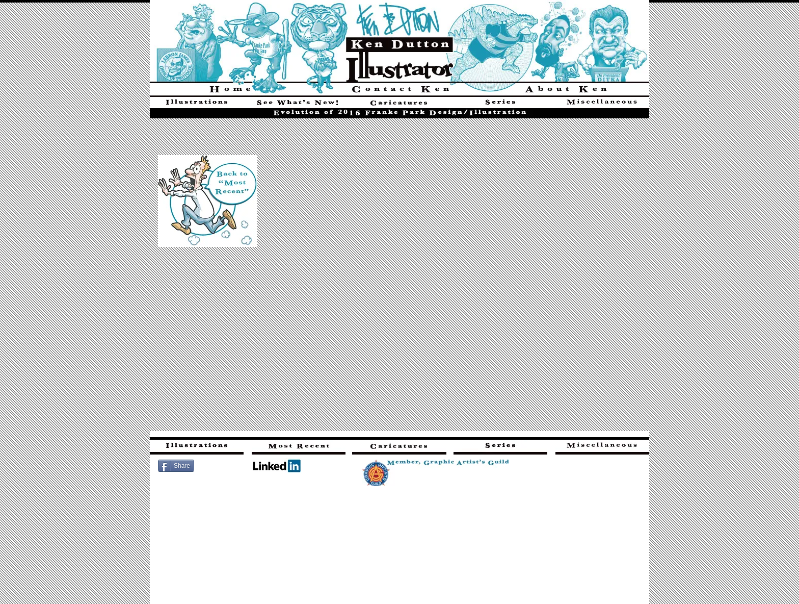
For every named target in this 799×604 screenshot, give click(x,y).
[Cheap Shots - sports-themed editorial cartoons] (399, 104)
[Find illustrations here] (197, 447)
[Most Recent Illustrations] (297, 104)
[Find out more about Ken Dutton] (566, 89)
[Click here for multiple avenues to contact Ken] (399, 89)
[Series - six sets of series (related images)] (500, 104)
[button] (400, 277)
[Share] (176, 466)
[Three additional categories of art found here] (602, 104)
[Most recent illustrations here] (298, 447)
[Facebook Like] (224, 465)
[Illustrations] (197, 104)
